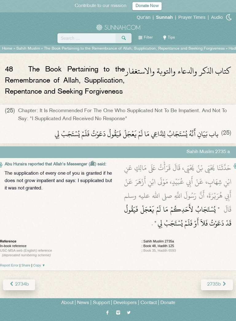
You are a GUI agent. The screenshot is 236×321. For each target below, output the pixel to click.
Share (26, 265)
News (83, 303)
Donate (167, 303)
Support (101, 303)
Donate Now (147, 6)
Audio (217, 17)
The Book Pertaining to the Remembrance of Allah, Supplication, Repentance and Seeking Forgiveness (135, 49)
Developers (125, 303)
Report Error (9, 265)
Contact (148, 303)
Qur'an (144, 17)
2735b (217, 284)
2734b (19, 284)
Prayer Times (191, 17)
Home (7, 49)
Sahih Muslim (28, 49)
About (67, 303)
